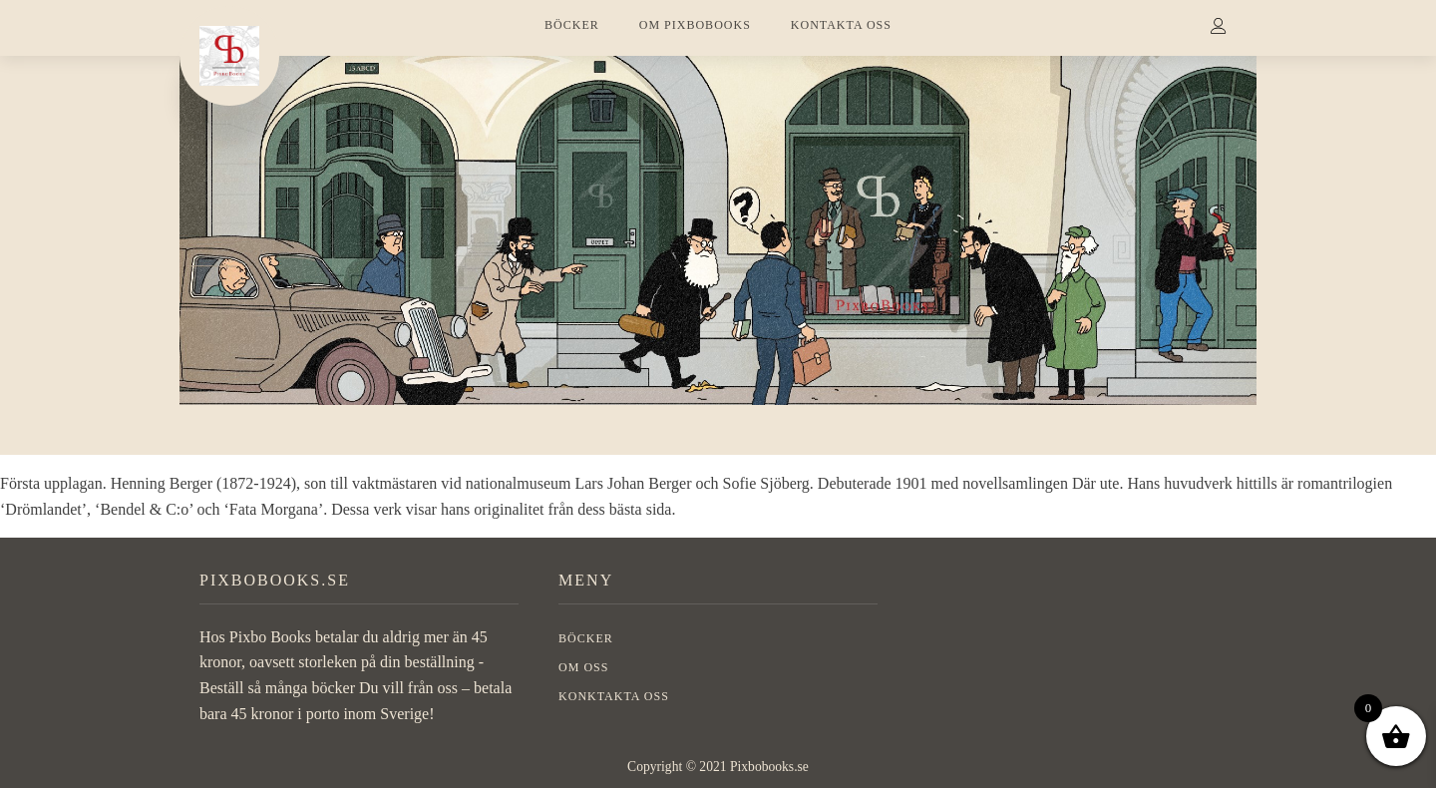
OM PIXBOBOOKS (695, 25)
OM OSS (583, 667)
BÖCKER (571, 25)
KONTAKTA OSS (841, 25)
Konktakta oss (613, 696)
